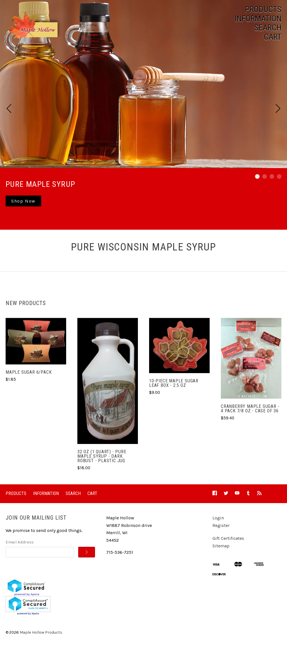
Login (218, 517)
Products (263, 9)
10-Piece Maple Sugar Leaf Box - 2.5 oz (173, 383)
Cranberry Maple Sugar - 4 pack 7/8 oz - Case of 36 (250, 408)
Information (258, 19)
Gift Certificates (228, 538)
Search (267, 28)
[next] (278, 109)
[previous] (9, 109)
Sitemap (221, 545)
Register (221, 525)
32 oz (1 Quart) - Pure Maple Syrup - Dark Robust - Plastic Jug (101, 456)
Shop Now (23, 201)
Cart (272, 37)
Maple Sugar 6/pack (29, 372)
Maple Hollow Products (41, 632)
